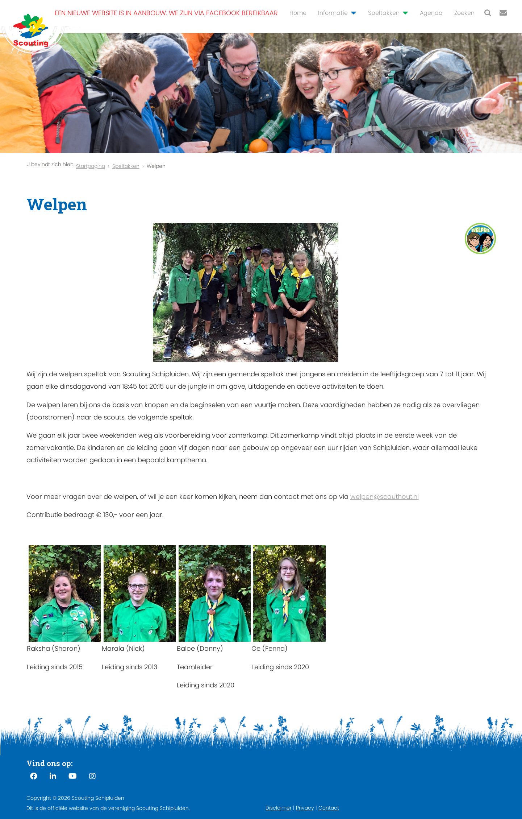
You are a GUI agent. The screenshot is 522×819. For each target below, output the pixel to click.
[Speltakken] (404, 13)
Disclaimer (279, 807)
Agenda (431, 13)
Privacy (305, 807)
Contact (328, 807)
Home (297, 13)
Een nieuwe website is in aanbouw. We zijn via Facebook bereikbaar (166, 12)
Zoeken (464, 13)
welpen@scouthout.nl (384, 496)
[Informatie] (352, 13)
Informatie (333, 13)
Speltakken (384, 13)
